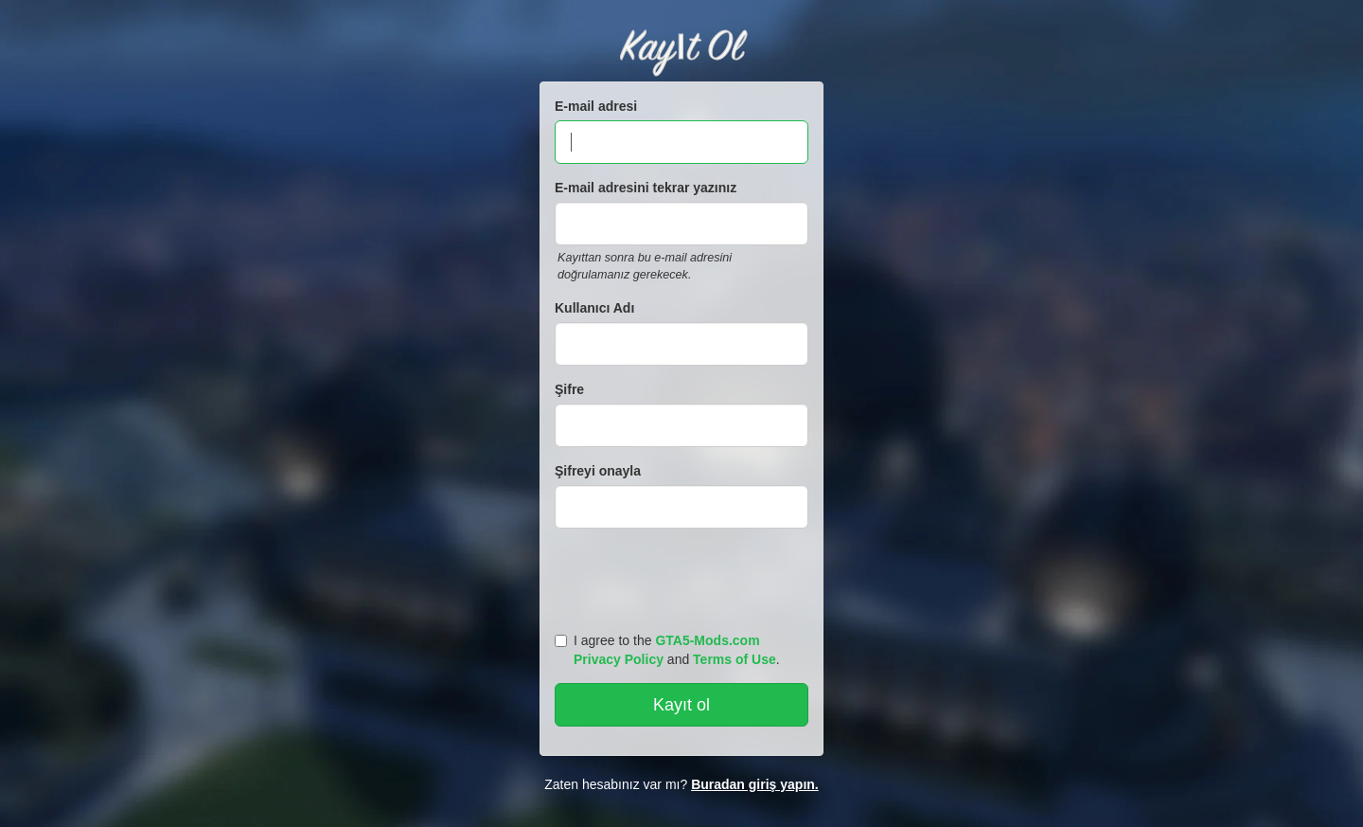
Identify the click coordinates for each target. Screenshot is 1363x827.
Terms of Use (734, 659)
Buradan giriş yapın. (755, 784)
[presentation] (684, 576)
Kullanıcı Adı (594, 307)
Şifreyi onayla (598, 470)
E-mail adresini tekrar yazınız (645, 187)
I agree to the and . (667, 650)
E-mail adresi (596, 106)
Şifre (569, 389)
